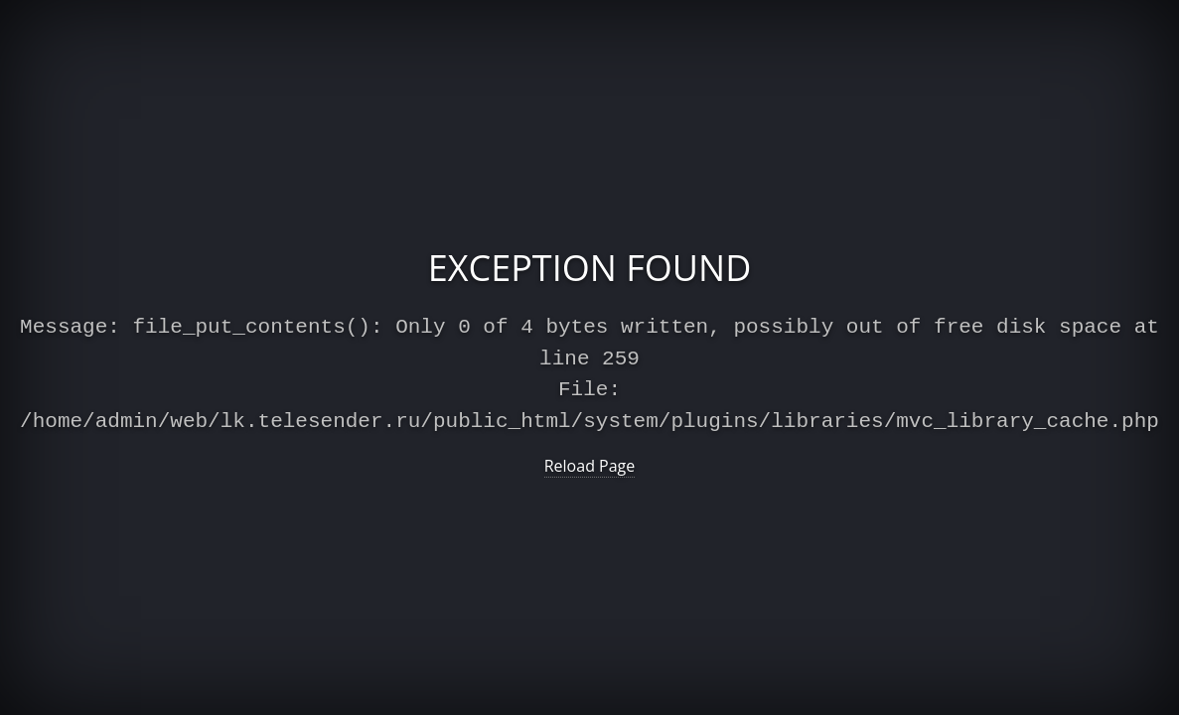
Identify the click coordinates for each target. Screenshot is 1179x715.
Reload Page (590, 462)
